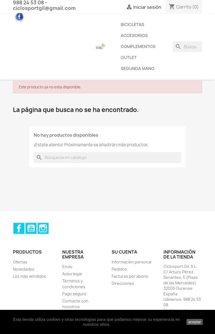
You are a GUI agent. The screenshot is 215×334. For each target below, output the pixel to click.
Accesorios (134, 35)
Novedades (23, 269)
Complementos (138, 46)
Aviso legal (72, 273)
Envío (67, 266)
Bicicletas (132, 24)
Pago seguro (74, 293)
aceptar (194, 322)
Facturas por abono (130, 276)
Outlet (129, 57)
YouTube (31, 228)
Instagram (43, 228)
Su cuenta (124, 252)
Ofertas (20, 262)
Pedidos (119, 269)
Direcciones (123, 283)
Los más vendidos (29, 276)
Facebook (18, 228)
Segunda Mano (137, 68)
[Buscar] (187, 46)
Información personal (131, 262)
